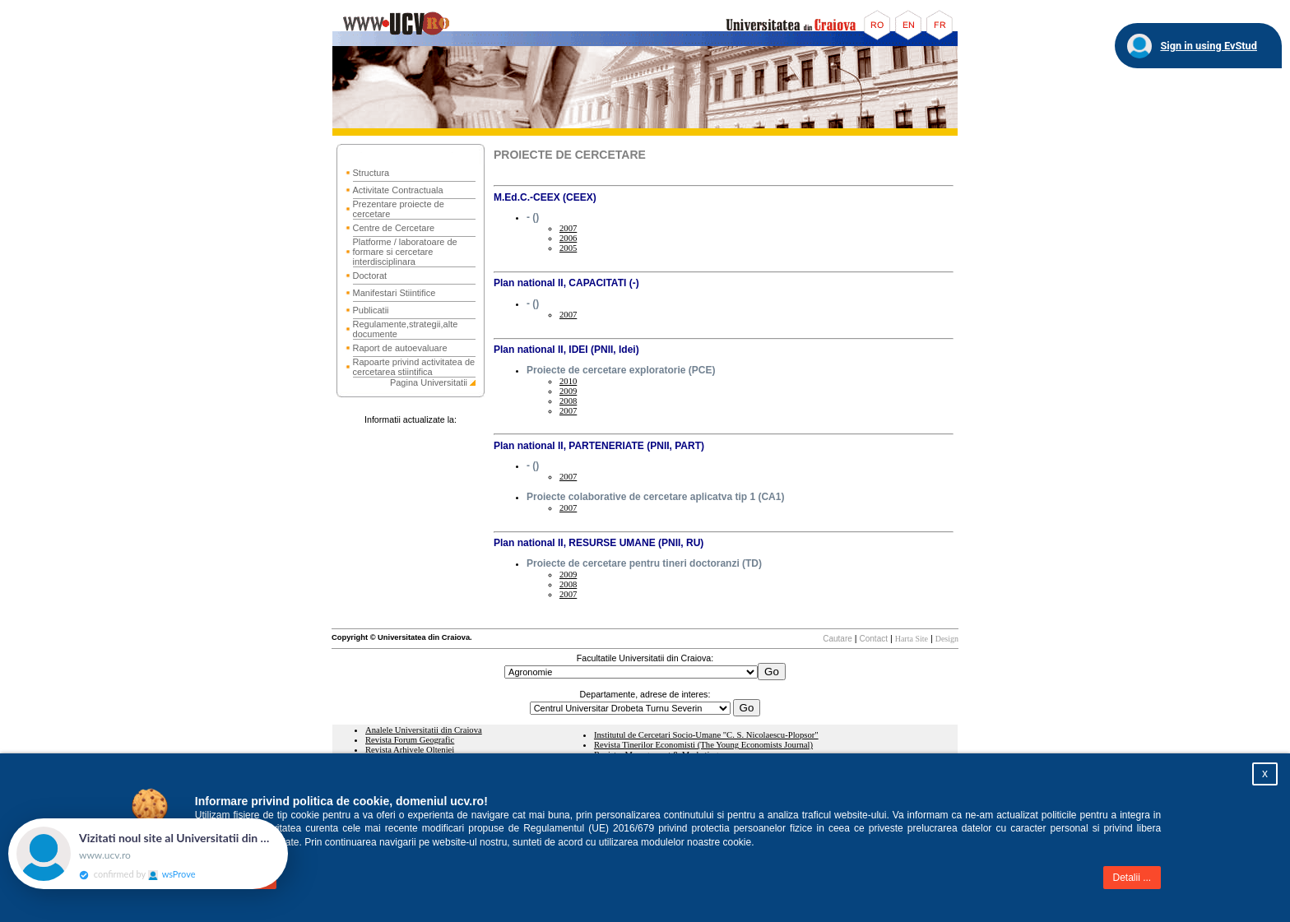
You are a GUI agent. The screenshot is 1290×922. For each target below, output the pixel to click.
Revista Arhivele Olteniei (409, 749)
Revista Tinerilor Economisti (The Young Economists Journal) (703, 744)
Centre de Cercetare (394, 228)
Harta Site (911, 638)
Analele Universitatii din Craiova (423, 729)
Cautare (837, 638)
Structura (371, 173)
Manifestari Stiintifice (394, 293)
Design (946, 638)
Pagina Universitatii (428, 382)
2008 (568, 400)
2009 (568, 391)
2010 (568, 381)
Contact (874, 638)
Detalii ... (1132, 877)
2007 (568, 228)
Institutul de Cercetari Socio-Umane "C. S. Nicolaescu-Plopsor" (706, 734)
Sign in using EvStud (1208, 45)
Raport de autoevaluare (400, 348)
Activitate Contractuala (398, 190)
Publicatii (371, 310)
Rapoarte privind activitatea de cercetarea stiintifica (414, 367)
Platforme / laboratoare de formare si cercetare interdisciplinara (405, 251)
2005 (568, 248)
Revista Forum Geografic (409, 739)
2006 (568, 238)
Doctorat (370, 275)
